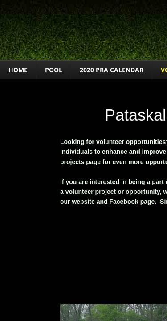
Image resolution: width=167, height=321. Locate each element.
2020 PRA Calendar (111, 70)
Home (18, 70)
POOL (53, 70)
